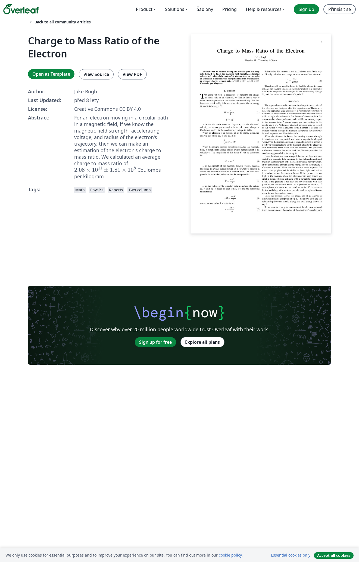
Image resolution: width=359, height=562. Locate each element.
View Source (96, 74)
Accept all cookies (333, 555)
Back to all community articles (60, 21)
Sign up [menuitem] (306, 9)
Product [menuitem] (144, 9)
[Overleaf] (21, 9)
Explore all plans (202, 342)
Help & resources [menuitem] (264, 9)
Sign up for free (155, 342)
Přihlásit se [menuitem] (339, 9)
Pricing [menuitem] (229, 9)
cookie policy (230, 555)
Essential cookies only (290, 555)
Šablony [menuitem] (205, 9)
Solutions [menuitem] (174, 9)
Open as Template (51, 74)
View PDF (132, 74)
